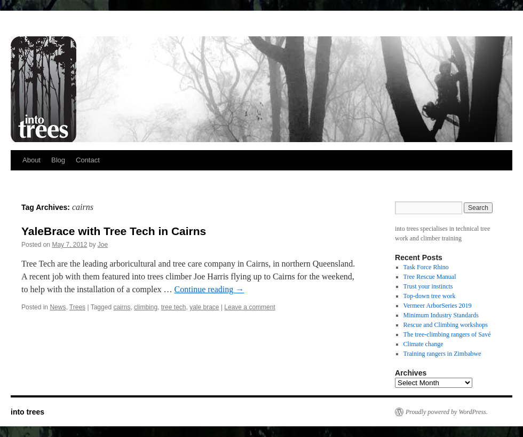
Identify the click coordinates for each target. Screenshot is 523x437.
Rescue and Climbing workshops (445, 325)
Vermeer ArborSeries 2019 (437, 305)
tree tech (173, 307)
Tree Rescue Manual (429, 276)
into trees (27, 412)
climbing (145, 307)
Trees (77, 307)
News (58, 307)
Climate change (423, 344)
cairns (121, 307)
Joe (103, 244)
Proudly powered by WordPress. (447, 412)
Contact (88, 160)
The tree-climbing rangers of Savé (447, 334)
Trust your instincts (428, 286)
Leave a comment (249, 307)
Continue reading (209, 289)
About (31, 160)
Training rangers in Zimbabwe (442, 353)
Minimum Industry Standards (441, 315)
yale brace (204, 307)
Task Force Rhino (426, 267)
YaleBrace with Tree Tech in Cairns (113, 231)
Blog (58, 160)
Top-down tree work (429, 296)
